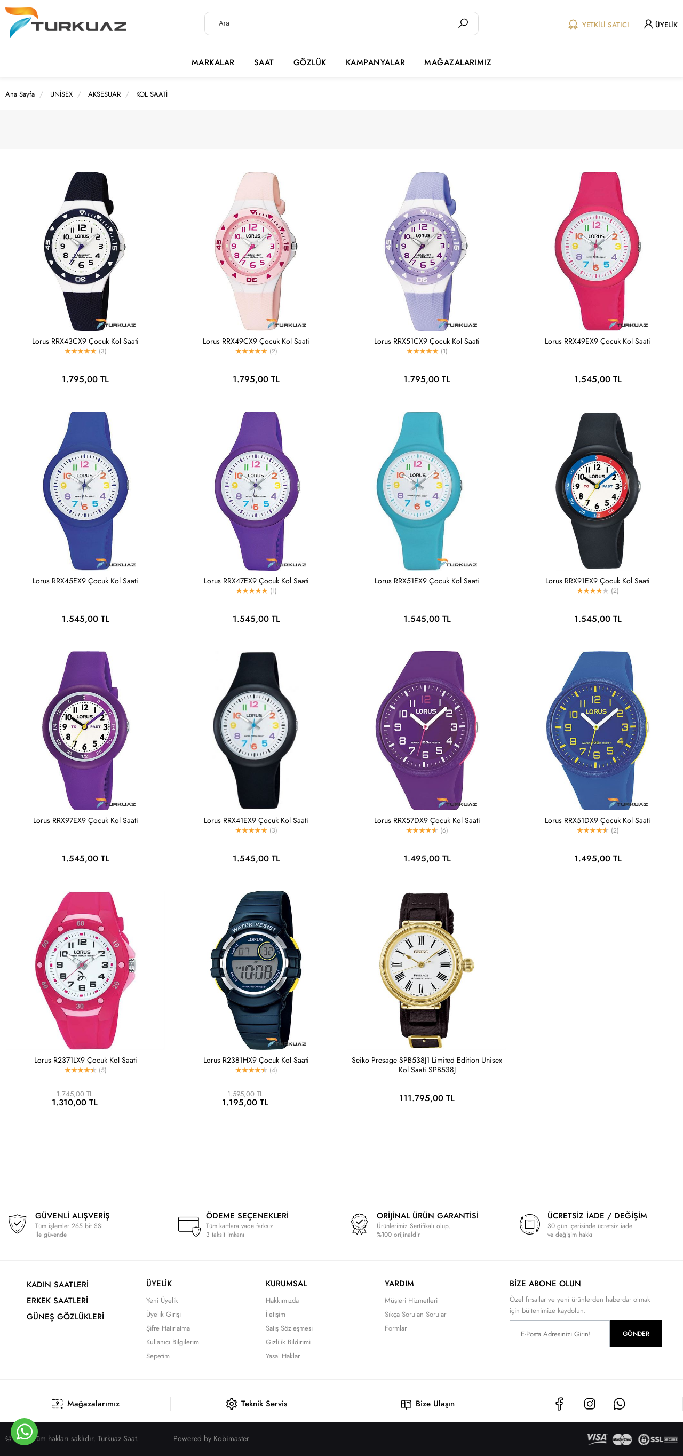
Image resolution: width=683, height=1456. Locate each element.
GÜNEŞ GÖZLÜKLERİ (65, 1317)
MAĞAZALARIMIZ (458, 62)
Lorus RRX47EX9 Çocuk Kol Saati (256, 580)
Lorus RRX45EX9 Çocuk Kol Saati (85, 580)
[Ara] (463, 23)
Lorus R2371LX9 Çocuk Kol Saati (85, 1060)
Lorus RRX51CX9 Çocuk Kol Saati (427, 341)
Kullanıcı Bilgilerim (172, 1342)
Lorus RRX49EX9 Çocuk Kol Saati (597, 341)
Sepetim (158, 1356)
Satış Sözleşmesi (289, 1328)
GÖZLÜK (310, 62)
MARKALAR (213, 62)
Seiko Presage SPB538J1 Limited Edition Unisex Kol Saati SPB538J (427, 1064)
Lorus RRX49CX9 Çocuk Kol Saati (256, 341)
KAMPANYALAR (376, 62)
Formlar (396, 1328)
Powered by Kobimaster (211, 1438)
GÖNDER (636, 1334)
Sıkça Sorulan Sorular (415, 1314)
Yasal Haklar (283, 1356)
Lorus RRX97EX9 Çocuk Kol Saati (85, 820)
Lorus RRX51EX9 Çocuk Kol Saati (427, 580)
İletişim (275, 1314)
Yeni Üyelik (162, 1300)
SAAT (264, 62)
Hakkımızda (282, 1300)
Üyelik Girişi (163, 1314)
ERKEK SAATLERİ (57, 1301)
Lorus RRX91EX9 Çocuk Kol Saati (597, 580)
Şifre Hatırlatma (168, 1328)
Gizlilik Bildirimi (288, 1342)
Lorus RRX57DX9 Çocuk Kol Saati (427, 820)
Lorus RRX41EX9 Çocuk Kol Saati (256, 820)
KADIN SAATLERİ (58, 1285)
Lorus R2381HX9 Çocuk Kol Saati (256, 1060)
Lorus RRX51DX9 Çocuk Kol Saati (597, 820)
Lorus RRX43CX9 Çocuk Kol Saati (85, 341)
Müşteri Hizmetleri (411, 1300)
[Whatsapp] (24, 1431)
